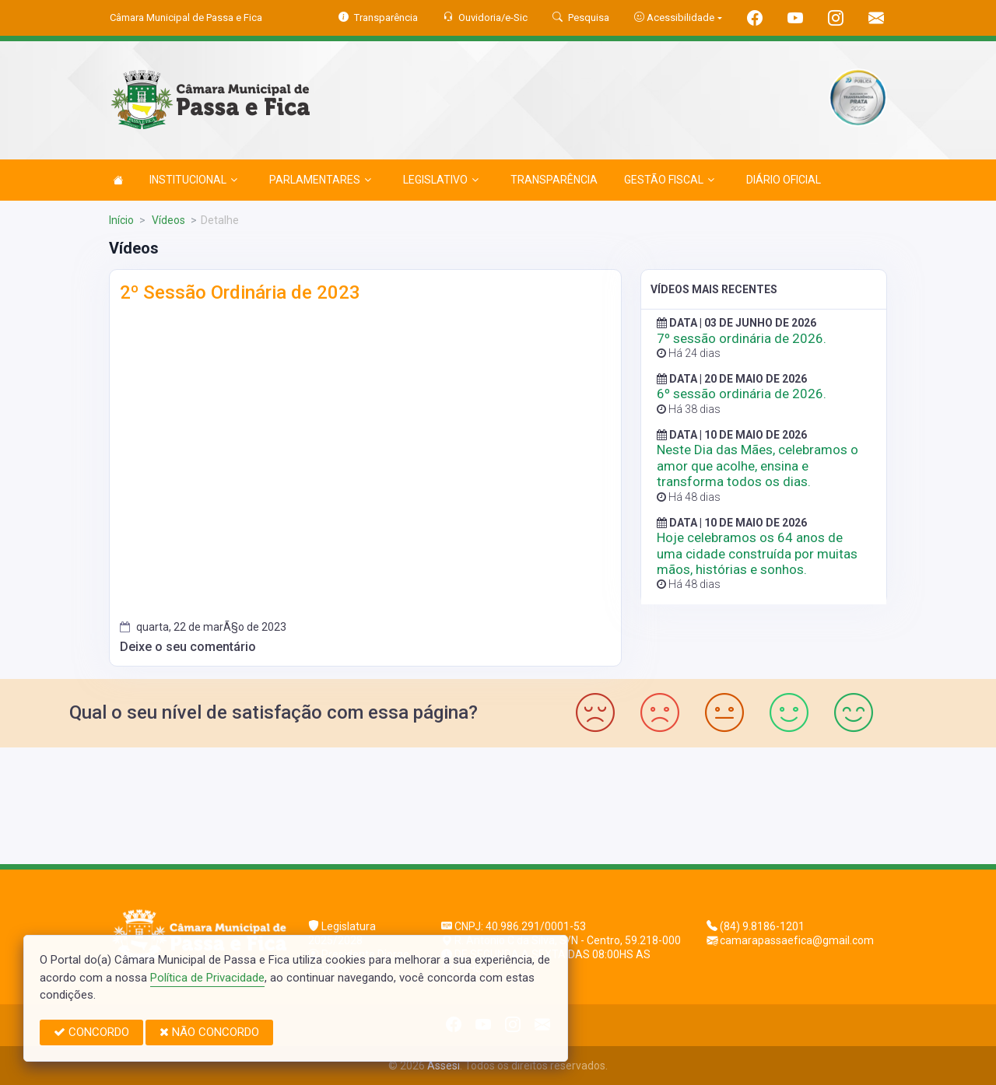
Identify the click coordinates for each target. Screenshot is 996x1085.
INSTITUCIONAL (193, 180)
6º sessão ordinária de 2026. (741, 393)
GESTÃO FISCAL (669, 180)
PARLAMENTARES (320, 180)
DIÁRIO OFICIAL (783, 179)
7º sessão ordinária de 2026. (741, 338)
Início (121, 220)
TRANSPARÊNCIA (554, 179)
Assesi (443, 1065)
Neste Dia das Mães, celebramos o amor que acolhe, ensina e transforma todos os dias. (757, 465)
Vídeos (167, 220)
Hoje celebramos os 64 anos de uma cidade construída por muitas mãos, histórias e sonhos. (757, 553)
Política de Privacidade (207, 978)
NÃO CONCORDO (209, 1032)
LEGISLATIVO (441, 180)
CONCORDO (91, 1032)
